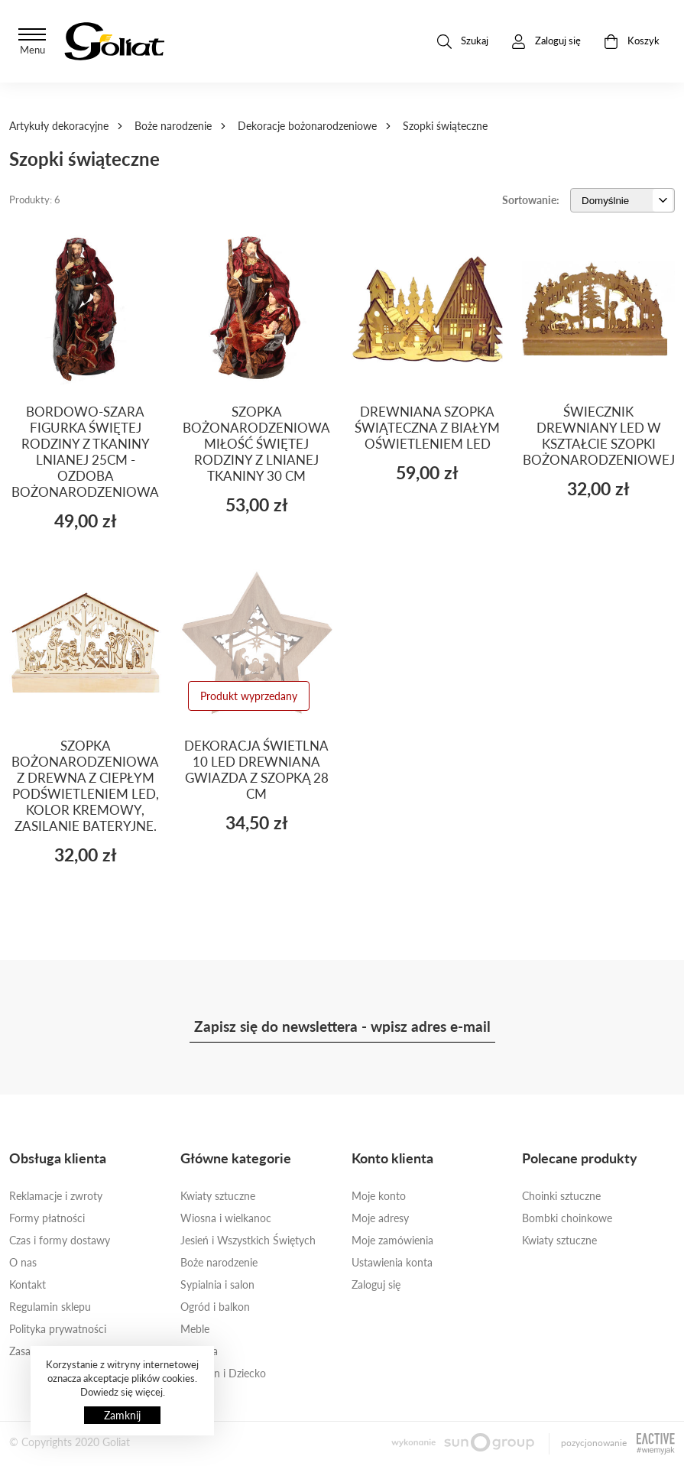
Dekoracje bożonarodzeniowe (307, 125)
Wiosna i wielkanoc (225, 1217)
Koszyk (632, 41)
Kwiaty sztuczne (217, 1195)
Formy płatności (47, 1217)
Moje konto (379, 1195)
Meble (194, 1328)
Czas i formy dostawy (59, 1240)
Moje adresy (380, 1217)
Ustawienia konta (392, 1262)
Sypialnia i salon (217, 1284)
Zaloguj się (376, 1284)
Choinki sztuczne (561, 1195)
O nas (23, 1262)
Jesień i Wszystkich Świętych (248, 1240)
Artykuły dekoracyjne (59, 125)
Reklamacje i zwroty (55, 1195)
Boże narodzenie (173, 125)
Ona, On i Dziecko (223, 1373)
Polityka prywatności (57, 1328)
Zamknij (122, 1415)
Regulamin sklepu (50, 1306)
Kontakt (27, 1284)
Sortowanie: (530, 199)
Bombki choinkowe (567, 1217)
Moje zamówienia (392, 1240)
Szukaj (462, 41)
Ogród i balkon (215, 1306)
